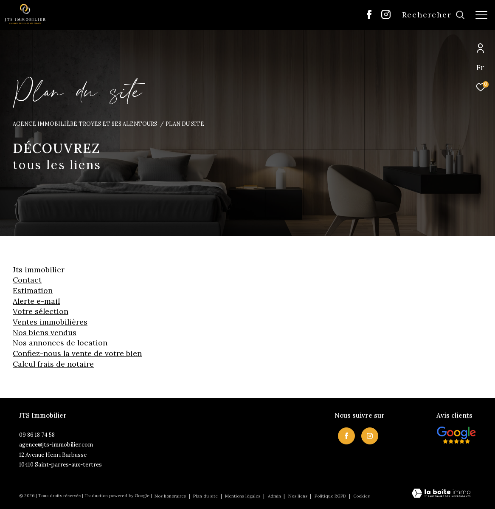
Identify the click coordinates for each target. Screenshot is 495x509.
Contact (27, 280)
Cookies (361, 496)
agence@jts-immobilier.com (56, 444)
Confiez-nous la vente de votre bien (77, 353)
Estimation (33, 290)
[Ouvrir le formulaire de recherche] (433, 14)
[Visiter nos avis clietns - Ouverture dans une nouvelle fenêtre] (456, 435)
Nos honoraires (170, 496)
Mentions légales (243, 496)
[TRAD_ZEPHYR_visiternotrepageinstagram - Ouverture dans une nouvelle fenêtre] (386, 17)
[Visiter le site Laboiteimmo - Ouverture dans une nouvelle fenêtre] (441, 494)
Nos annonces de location (60, 343)
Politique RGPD (330, 496)
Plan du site (206, 496)
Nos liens (298, 496)
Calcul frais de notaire (53, 364)
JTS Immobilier (39, 269)
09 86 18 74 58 (37, 434)
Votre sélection (40, 311)
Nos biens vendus (44, 332)
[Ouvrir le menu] (481, 15)
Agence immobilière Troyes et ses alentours (85, 123)
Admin (275, 496)
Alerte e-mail (36, 301)
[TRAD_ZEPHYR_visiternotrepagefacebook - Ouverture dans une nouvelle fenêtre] (369, 17)
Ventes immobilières (50, 322)
